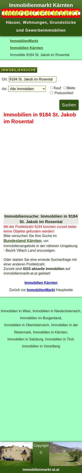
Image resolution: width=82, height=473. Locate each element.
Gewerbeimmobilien (45, 30)
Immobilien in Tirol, (60, 339)
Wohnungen (35, 22)
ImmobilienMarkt (24, 41)
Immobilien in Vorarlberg (41, 346)
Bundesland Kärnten (22, 241)
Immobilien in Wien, (16, 311)
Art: (4, 89)
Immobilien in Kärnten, (50, 332)
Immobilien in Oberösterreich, (27, 325)
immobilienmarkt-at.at (41, 469)
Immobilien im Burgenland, (41, 318)
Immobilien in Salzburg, (25, 339)
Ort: (5, 79)
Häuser (13, 22)
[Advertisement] (41, 169)
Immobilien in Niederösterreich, (57, 311)
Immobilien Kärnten (26, 48)
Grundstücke (63, 22)
